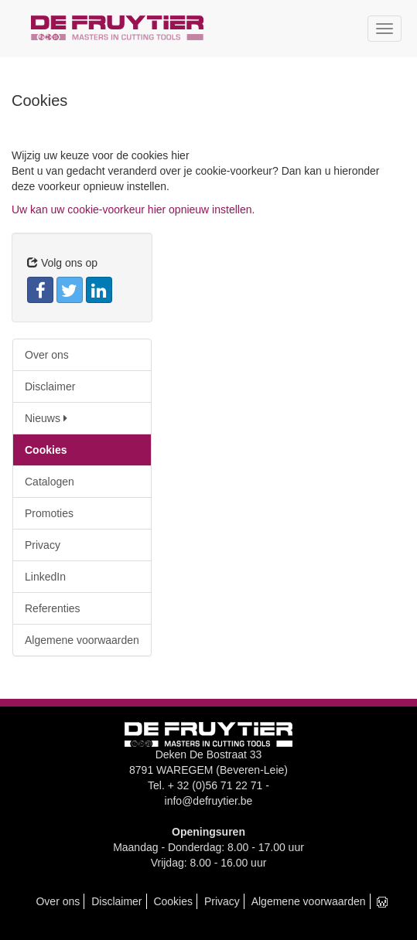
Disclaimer (50, 386)
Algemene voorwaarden (82, 640)
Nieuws (46, 418)
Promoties (49, 513)
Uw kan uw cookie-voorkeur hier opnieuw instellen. (133, 209)
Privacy (42, 545)
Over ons (47, 355)
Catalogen (49, 481)
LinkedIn (45, 576)
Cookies (46, 450)
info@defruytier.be (209, 801)
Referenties (52, 608)
